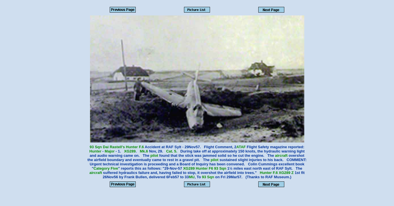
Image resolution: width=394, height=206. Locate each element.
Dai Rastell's (114, 147)
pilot (154, 155)
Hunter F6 (204, 168)
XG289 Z (286, 173)
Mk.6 (144, 151)
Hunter (95, 151)
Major (110, 151)
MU (192, 177)
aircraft (281, 155)
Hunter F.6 (135, 147)
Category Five (105, 168)
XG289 (129, 151)
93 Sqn (96, 147)
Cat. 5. (171, 151)
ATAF (241, 147)
